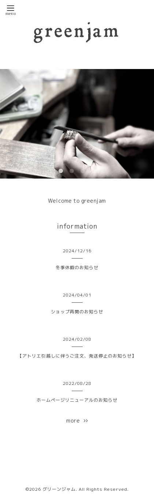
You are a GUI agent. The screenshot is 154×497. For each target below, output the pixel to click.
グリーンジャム (59, 489)
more (77, 420)
